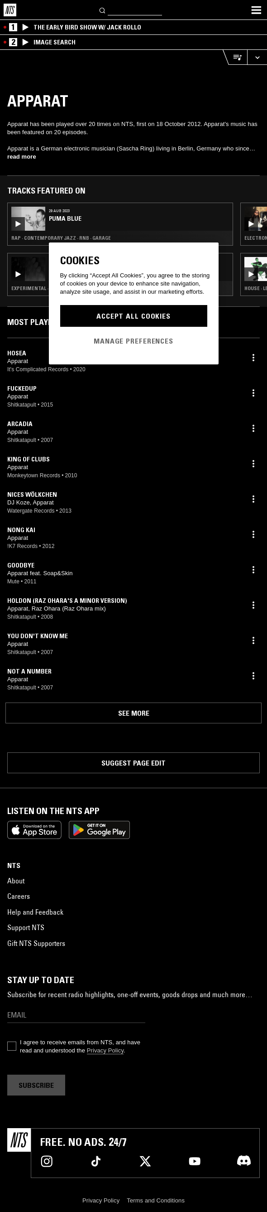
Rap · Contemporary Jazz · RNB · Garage (61, 238)
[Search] (103, 9)
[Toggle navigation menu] (256, 10)
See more (133, 713)
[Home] (10, 10)
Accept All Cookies (133, 315)
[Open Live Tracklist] (235, 57)
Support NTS (25, 927)
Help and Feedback (35, 911)
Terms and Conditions (156, 1200)
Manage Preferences (133, 340)
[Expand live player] (257, 57)
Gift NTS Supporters (36, 943)
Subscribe (36, 1085)
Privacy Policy (105, 1050)
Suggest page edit (133, 762)
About (15, 880)
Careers (18, 896)
